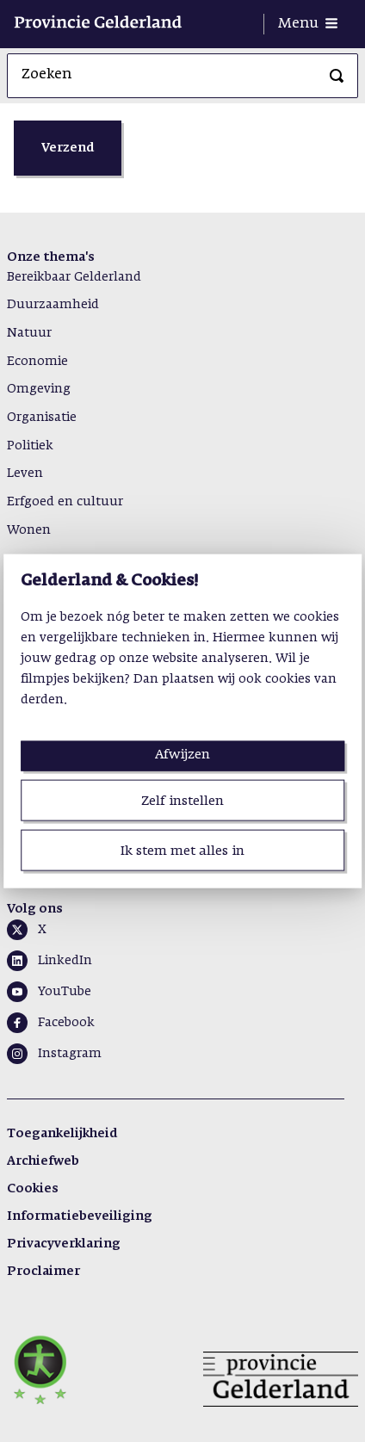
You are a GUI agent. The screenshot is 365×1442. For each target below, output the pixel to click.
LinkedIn (65, 961)
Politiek (30, 446)
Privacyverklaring (64, 1244)
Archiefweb (43, 1161)
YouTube (64, 992)
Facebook (66, 1023)
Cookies (33, 1189)
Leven (25, 473)
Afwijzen (182, 753)
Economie (37, 362)
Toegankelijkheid (62, 1134)
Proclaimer (43, 1272)
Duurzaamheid (53, 305)
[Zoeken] (336, 76)
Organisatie (42, 418)
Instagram (70, 1054)
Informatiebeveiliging (79, 1216)
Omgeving (39, 389)
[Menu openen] (307, 24)
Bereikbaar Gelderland (74, 277)
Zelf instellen (182, 800)
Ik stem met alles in (182, 851)
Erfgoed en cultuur (65, 502)
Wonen (29, 530)
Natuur (29, 333)
